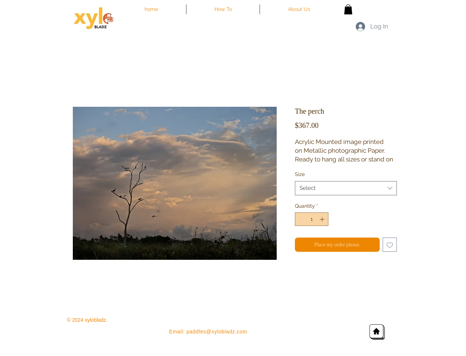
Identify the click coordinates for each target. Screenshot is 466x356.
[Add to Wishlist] (390, 245)
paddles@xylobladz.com (216, 332)
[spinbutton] (311, 219)
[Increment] (322, 219)
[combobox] (346, 188)
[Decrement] (300, 219)
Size (300, 174)
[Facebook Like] (388, 44)
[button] (348, 9)
